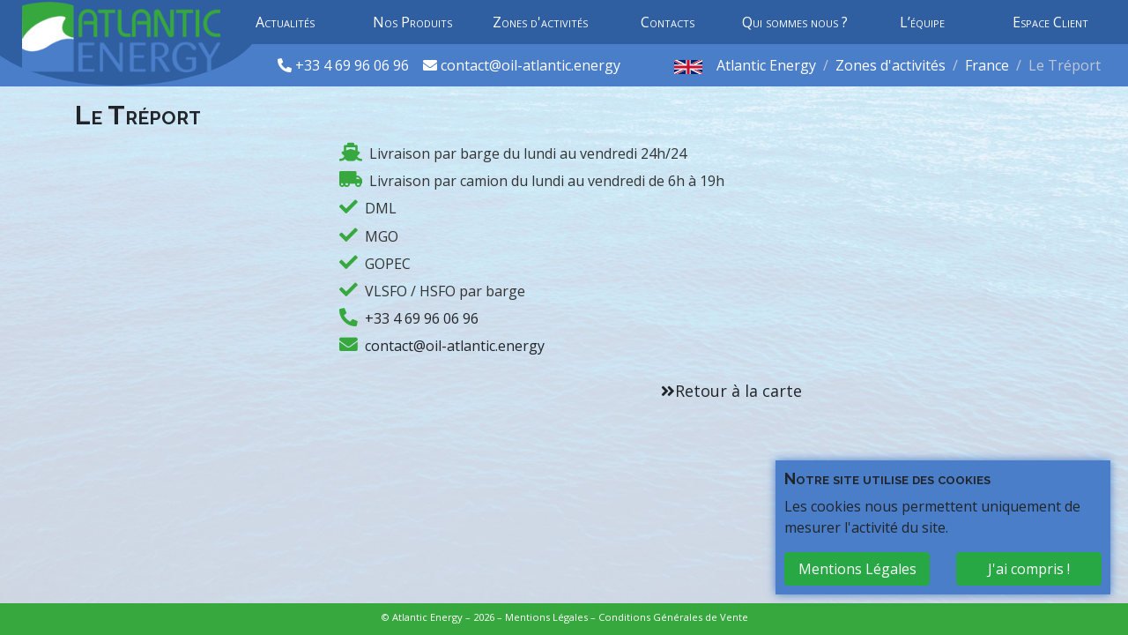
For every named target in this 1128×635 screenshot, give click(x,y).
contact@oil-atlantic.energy (530, 65)
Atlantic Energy (766, 65)
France (987, 65)
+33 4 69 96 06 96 (353, 65)
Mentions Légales (546, 617)
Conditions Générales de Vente (673, 617)
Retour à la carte (738, 390)
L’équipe (922, 22)
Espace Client (1050, 22)
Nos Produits (412, 22)
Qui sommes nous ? (795, 22)
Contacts (667, 22)
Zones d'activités (540, 22)
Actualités (285, 22)
